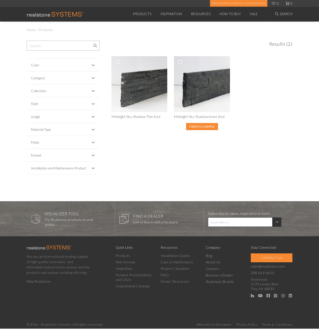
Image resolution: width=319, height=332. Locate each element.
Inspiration (171, 14)
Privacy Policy (246, 328)
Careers (213, 272)
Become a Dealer (219, 279)
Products (142, 14)
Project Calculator (175, 272)
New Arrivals (125, 266)
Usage (35, 117)
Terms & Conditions (277, 328)
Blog (209, 260)
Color (35, 65)
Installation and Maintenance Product (52, 170)
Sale (253, 14)
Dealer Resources (175, 285)
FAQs (165, 279)
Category (38, 78)
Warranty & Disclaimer (214, 328)
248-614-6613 (263, 277)
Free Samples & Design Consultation (238, 3)
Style (34, 104)
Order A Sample (195, 131)
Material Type (41, 129)
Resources (201, 14)
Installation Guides (176, 260)
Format (36, 155)
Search (286, 14)
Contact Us (272, 262)
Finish (35, 142)
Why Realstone (39, 285)
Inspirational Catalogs (133, 290)
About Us (213, 266)
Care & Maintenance (177, 266)
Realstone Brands (220, 285)
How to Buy (230, 14)
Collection (38, 91)
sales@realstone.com (268, 270)
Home (31, 30)
